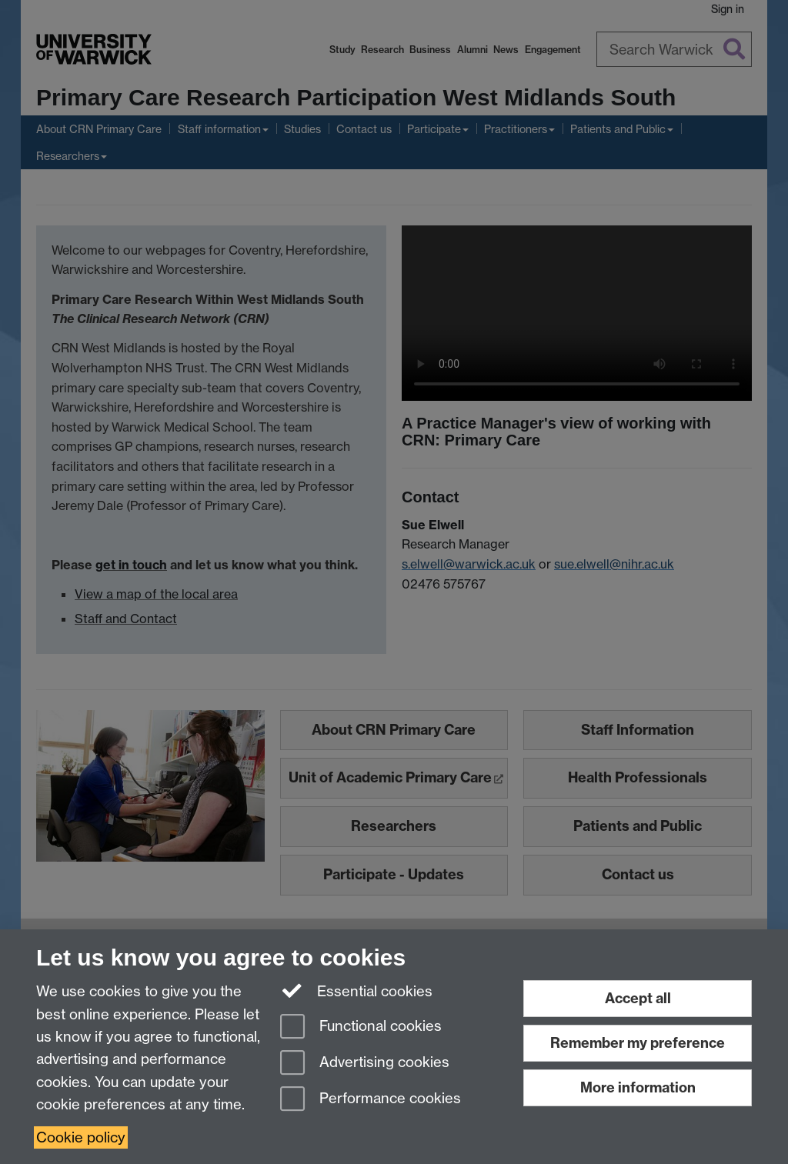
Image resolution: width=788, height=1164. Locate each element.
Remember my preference (637, 1043)
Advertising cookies (364, 1063)
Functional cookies (361, 1027)
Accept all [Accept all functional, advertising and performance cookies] (638, 998)
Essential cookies (356, 990)
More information (638, 1087)
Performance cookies (370, 1100)
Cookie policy (80, 1137)
